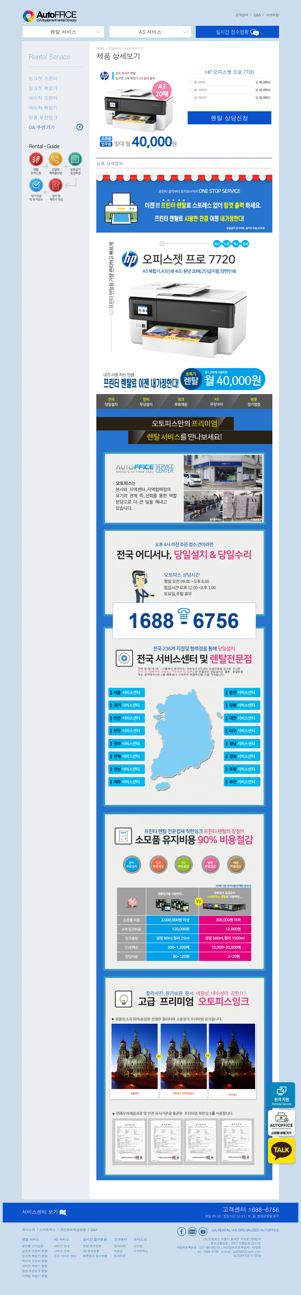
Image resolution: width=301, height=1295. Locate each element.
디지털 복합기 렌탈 (34, 1276)
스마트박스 (47, 1229)
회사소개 (28, 1229)
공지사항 (120, 1246)
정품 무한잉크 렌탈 (34, 1271)
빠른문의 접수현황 (95, 1256)
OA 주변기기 (42, 127)
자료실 (118, 1251)
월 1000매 (201, 90)
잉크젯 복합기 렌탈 (34, 1256)
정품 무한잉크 (43, 117)
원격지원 (120, 1256)
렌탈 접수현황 (92, 1246)
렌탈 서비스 (63, 31)
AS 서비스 (150, 31)
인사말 (137, 1246)
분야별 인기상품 (32, 1246)
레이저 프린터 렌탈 (34, 1261)
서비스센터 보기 (44, 1211)
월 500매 (200, 82)
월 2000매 (201, 97)
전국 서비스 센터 (65, 1256)
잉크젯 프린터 (43, 78)
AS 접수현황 (91, 1251)
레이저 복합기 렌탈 (34, 1266)
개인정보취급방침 (73, 1229)
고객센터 (241, 14)
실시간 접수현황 (237, 31)
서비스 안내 (62, 1246)
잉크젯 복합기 (43, 88)
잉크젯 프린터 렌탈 (34, 1251)
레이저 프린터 (43, 98)
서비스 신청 (62, 1251)
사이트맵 (272, 14)
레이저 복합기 (43, 107)
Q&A (257, 14)
